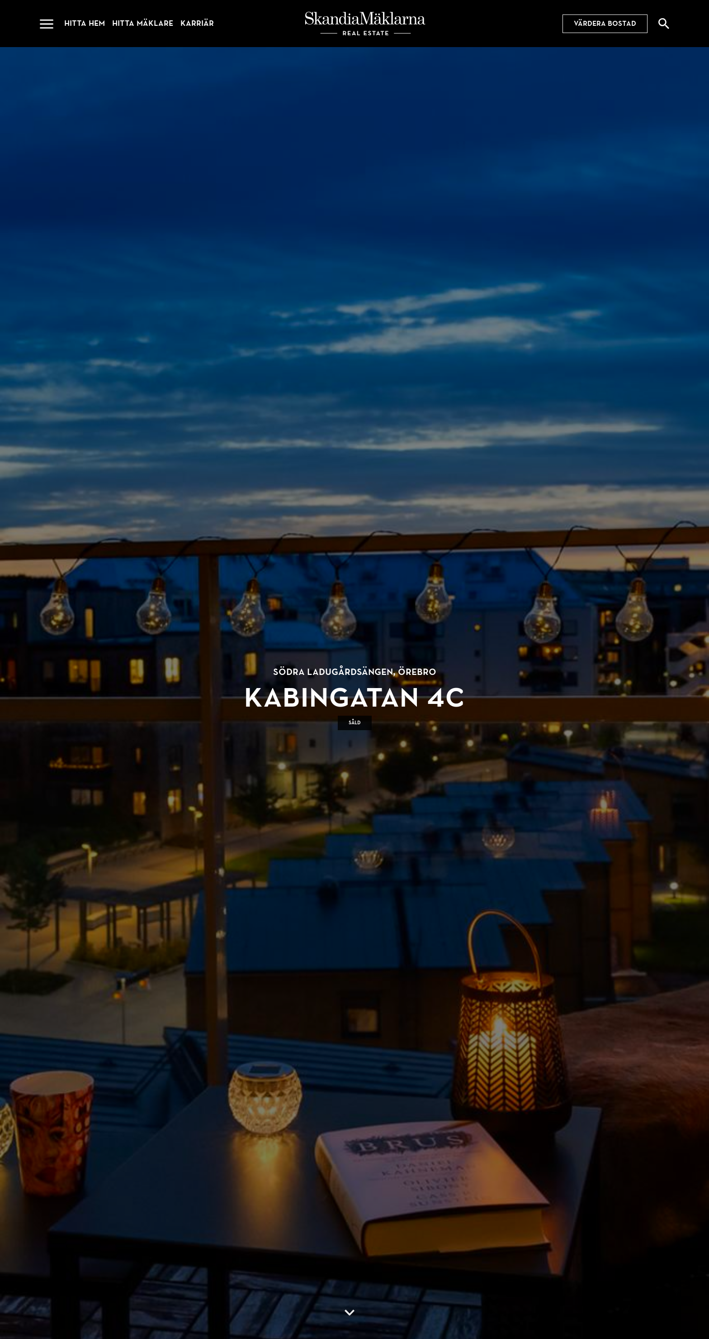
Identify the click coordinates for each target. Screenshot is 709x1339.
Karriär (197, 23)
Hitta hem (84, 23)
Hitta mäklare (142, 23)
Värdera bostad (605, 23)
